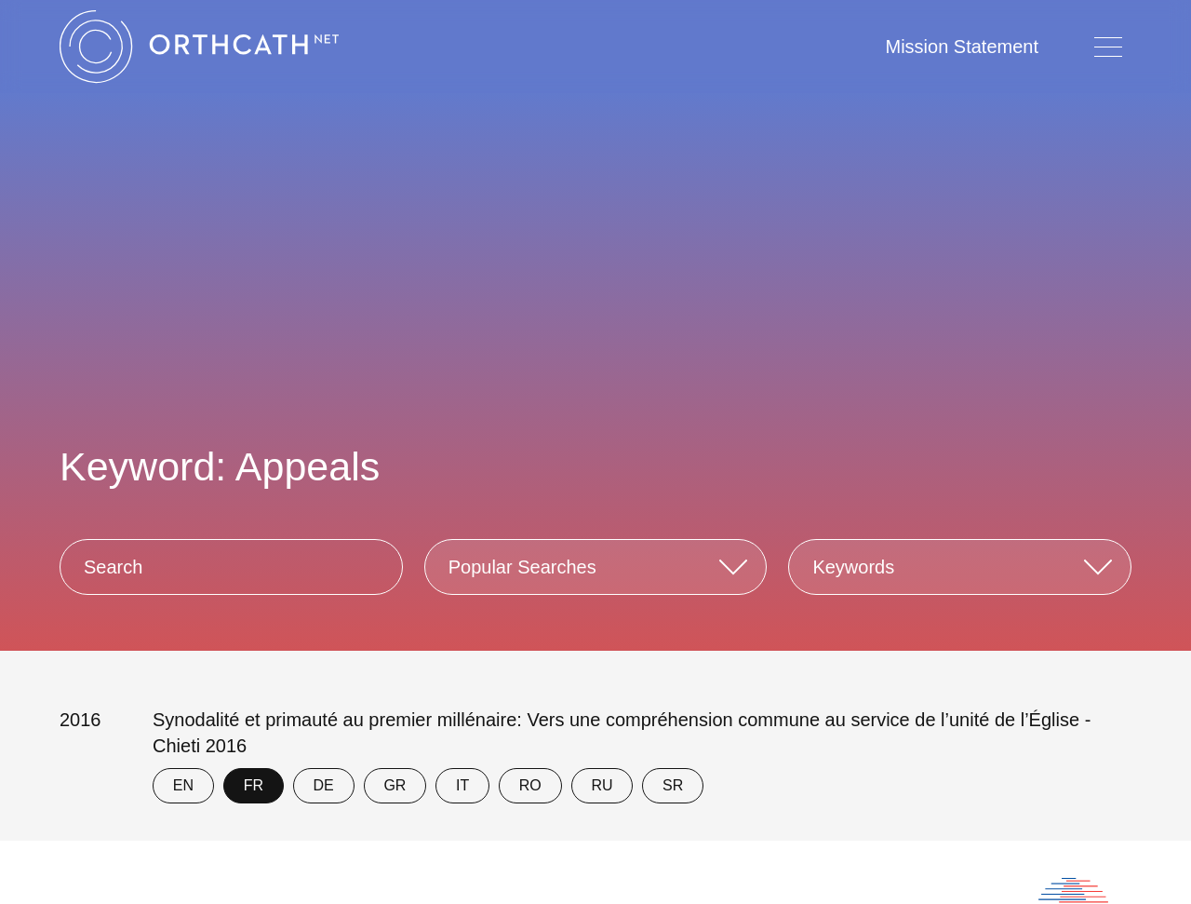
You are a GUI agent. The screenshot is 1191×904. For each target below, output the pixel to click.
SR (672, 785)
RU (601, 785)
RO (530, 785)
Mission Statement (961, 46)
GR (394, 785)
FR (253, 785)
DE (324, 785)
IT (462, 785)
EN (183, 785)
